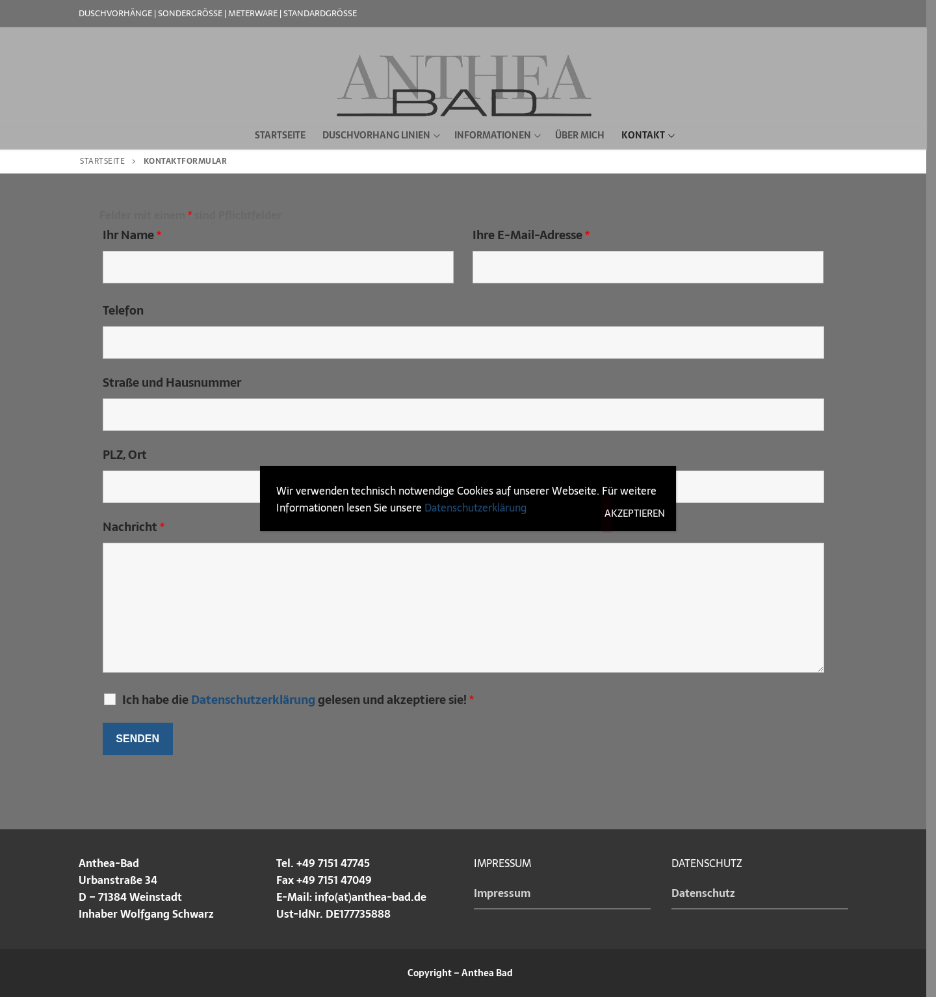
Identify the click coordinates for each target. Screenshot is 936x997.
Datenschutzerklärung (475, 507)
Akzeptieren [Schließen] (607, 513)
